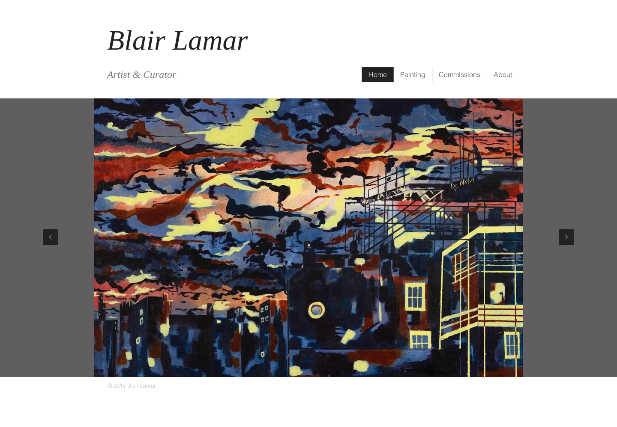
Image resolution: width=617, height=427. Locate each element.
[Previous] (50, 237)
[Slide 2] (297, 355)
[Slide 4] (320, 355)
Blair (139, 40)
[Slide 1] (289, 355)
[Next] (566, 237)
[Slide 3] (304, 355)
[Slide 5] (327, 355)
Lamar (210, 40)
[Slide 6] (312, 355)
